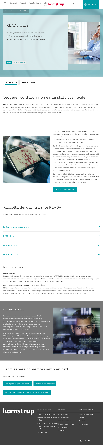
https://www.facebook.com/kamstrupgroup (85, 441)
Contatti (81, 418)
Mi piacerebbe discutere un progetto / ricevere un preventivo (27, 392)
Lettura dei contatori (19, 62)
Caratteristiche (11, 82)
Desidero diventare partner (45, 383)
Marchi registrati (63, 418)
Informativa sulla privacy (66, 424)
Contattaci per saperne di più (65, 189)
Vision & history (63, 414)
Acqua (9, 62)
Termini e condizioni (64, 421)
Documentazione (28, 82)
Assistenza (82, 421)
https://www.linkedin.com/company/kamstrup (81, 441)
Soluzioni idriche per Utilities (46, 414)
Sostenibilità (62, 430)
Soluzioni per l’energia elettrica (47, 423)
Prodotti (23, 3)
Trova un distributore (86, 414)
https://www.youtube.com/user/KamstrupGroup (89, 441)
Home (7, 11)
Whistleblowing (63, 427)
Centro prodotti (16, 11)
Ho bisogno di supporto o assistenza (17, 383)
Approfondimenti (35, 3)
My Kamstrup (83, 424)
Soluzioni (13, 3)
